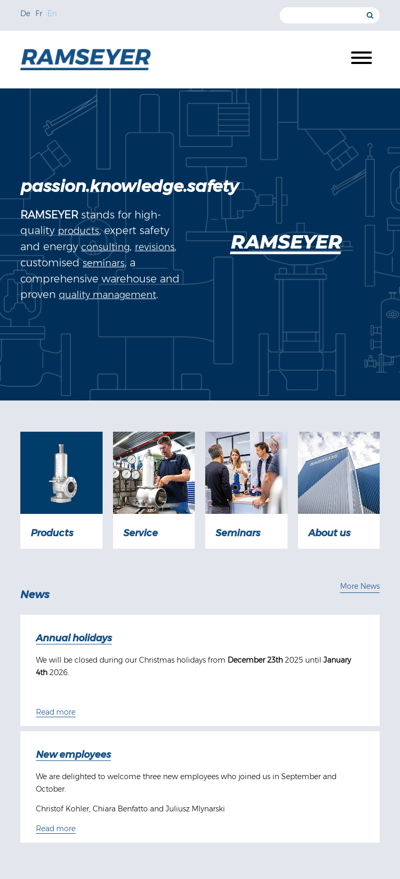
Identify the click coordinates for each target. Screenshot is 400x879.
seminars (103, 263)
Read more (56, 712)
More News (360, 586)
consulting (105, 247)
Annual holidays (74, 638)
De (25, 13)
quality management (107, 295)
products (78, 231)
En (52, 13)
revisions (154, 247)
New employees (73, 754)
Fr (38, 13)
